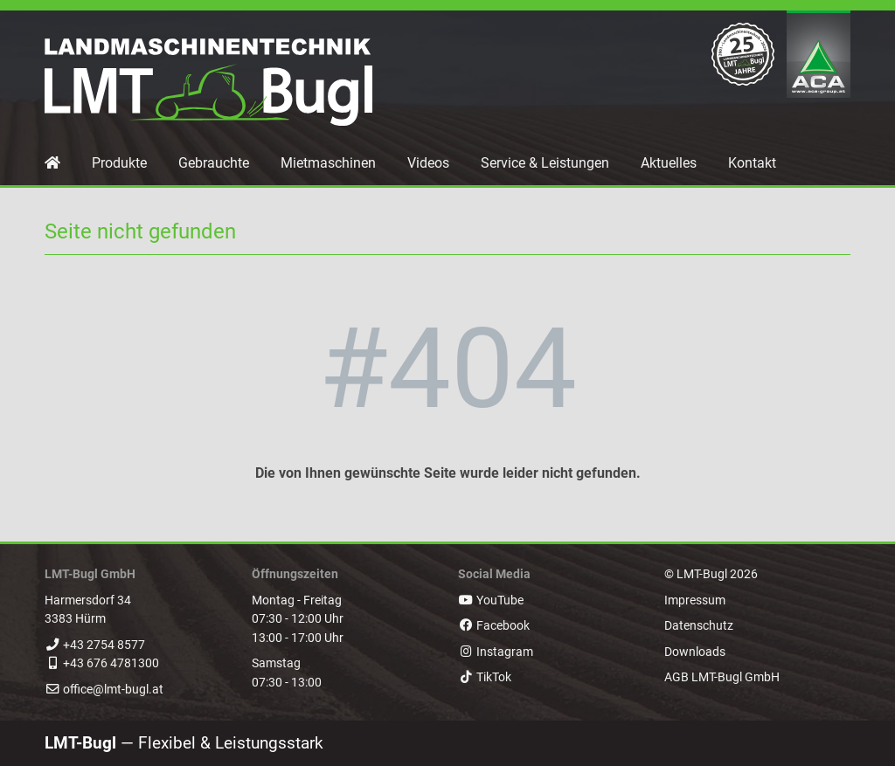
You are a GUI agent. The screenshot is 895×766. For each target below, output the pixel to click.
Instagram (495, 652)
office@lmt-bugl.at (113, 689)
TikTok (484, 677)
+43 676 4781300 (111, 663)
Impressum (694, 600)
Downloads (694, 652)
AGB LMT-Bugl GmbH (722, 677)
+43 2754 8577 (104, 645)
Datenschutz (698, 625)
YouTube (491, 600)
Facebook (494, 625)
